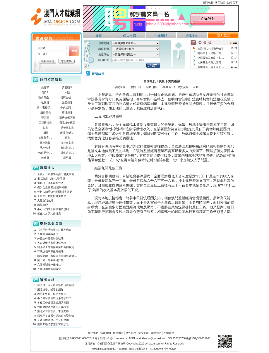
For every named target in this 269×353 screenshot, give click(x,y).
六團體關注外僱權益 (49, 264)
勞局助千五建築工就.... (210, 53)
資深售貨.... (67, 147)
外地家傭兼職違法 (47, 234)
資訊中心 (192, 36)
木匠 (67, 92)
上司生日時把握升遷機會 (51, 196)
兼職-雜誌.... (67, 132)
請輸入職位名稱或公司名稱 (128, 60)
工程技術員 (45, 122)
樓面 (45, 132)
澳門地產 (220, 2)
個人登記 (223, 36)
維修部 (45, 87)
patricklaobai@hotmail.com (151, 338)
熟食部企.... (45, 97)
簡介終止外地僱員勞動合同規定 (55, 247)
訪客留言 (232, 2)
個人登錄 (74, 51)
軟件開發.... (45, 152)
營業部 (45, 117)
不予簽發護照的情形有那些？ (54, 298)
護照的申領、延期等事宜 (51, 293)
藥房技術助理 (67, 117)
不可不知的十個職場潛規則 (53, 209)
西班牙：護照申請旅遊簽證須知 (55, 315)
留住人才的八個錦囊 (49, 213)
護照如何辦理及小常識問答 (53, 311)
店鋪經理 (67, 112)
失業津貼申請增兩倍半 (210, 48)
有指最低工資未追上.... (210, 67)
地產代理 (45, 147)
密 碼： (43, 53)
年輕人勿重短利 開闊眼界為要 (54, 191)
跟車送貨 (45, 142)
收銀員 (45, 102)
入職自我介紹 (45, 200)
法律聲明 (105, 332)
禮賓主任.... (67, 97)
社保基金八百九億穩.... (210, 62)
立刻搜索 (153, 65)
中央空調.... (67, 107)
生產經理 (67, 102)
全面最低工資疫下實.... (210, 57)
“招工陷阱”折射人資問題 (51, 178)
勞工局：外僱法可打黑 (50, 260)
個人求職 (129, 36)
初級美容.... (45, 137)
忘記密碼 (66, 61)
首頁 (98, 36)
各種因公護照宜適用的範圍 (53, 302)
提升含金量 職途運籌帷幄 (52, 187)
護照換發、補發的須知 (50, 289)
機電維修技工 (67, 122)
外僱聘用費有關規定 (49, 269)
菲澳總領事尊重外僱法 (50, 251)
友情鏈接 (169, 332)
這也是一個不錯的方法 (50, 183)
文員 (45, 127)
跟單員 (67, 157)
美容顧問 (67, 87)
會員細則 (118, 332)
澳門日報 (135, 87)
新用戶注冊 (47, 61)
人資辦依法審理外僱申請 (51, 242)
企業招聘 (160, 36)
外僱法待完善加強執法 (50, 238)
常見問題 (143, 332)
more (233, 43)
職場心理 (42, 204)
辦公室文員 (67, 127)
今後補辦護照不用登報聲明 (53, 320)
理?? (45, 92)
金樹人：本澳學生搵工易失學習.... (57, 174)
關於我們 (93, 332)
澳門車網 (207, 2)
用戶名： (43, 48)
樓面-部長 (45, 112)
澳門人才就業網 (56, 18)
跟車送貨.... (67, 152)
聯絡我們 (156, 332)
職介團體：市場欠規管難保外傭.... (57, 255)
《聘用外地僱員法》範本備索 (54, 229)
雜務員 (45, 157)
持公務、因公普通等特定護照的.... (57, 285)
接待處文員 (67, 142)
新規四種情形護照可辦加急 (53, 324)
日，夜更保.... (45, 107)
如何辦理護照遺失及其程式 (53, 306)
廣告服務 (131, 332)
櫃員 (67, 137)
